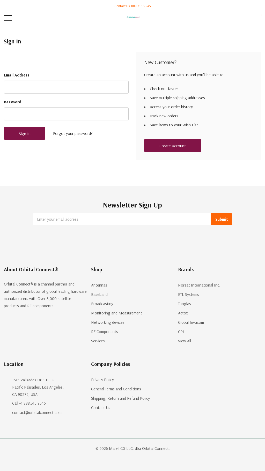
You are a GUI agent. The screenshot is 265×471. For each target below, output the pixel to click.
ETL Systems (188, 294)
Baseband (99, 294)
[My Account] (238, 18)
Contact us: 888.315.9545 (132, 6)
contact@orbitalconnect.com (37, 412)
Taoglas (184, 303)
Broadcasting (102, 303)
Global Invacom (191, 322)
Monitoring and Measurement (116, 312)
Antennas (99, 285)
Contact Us (100, 407)
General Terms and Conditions (116, 388)
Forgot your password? (73, 133)
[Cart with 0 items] (258, 18)
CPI (181, 331)
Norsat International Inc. (199, 285)
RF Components (104, 331)
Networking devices (107, 322)
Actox (183, 312)
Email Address (16, 75)
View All (184, 340)
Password (12, 101)
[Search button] (28, 18)
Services (98, 340)
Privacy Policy (102, 379)
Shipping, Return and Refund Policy (120, 398)
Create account (172, 145)
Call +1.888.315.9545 (29, 403)
